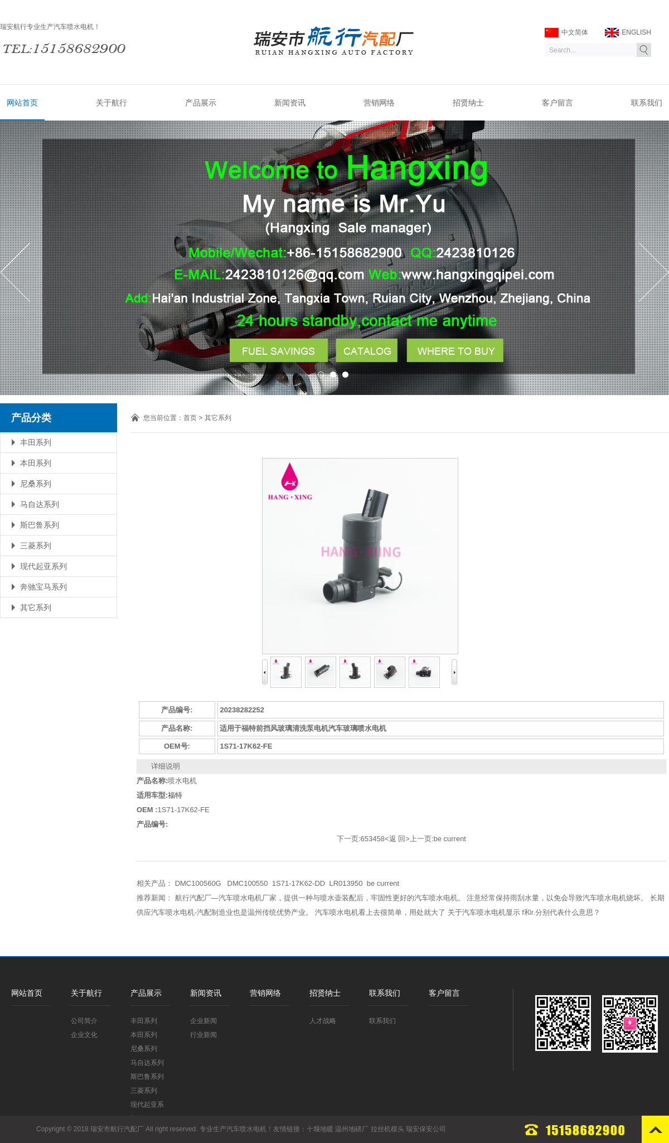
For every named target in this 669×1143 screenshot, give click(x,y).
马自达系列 (39, 504)
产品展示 (200, 102)
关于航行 (111, 102)
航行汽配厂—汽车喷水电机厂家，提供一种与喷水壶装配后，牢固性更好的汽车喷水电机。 (320, 898)
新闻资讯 (290, 102)
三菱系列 (35, 545)
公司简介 (84, 1021)
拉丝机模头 (387, 1129)
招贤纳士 (468, 102)
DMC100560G (199, 883)
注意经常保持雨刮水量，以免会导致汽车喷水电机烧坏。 (557, 898)
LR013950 (345, 883)
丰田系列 (35, 442)
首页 (190, 418)
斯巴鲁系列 (39, 524)
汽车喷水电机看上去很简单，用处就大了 (380, 912)
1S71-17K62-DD (298, 883)
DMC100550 (247, 883)
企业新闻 (203, 1021)
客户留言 (557, 102)
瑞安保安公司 (426, 1129)
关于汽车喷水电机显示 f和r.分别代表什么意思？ (524, 912)
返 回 (397, 839)
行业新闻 (203, 1035)
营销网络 (379, 102)
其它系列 (35, 607)
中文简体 (566, 32)
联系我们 (646, 102)
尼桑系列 (35, 483)
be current (449, 839)
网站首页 (22, 102)
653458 (373, 839)
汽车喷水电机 (246, 1129)
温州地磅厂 (352, 1129)
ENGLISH (628, 32)
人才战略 (322, 1021)
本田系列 (35, 463)
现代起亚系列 (43, 566)
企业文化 (84, 1035)
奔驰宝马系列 (43, 586)
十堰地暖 (320, 1129)
